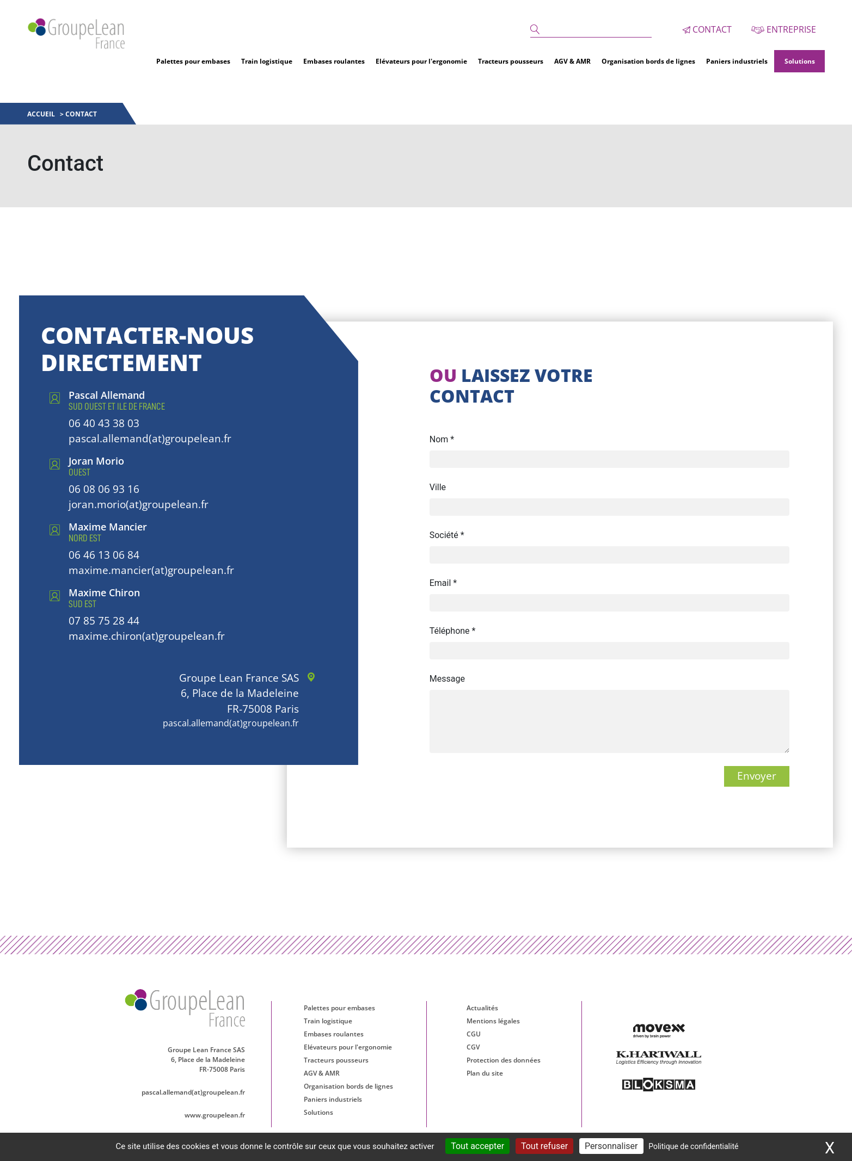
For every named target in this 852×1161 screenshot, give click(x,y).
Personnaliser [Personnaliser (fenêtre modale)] (611, 1146)
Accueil (42, 113)
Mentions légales (493, 1019)
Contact (707, 29)
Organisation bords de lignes (648, 60)
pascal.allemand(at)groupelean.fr (150, 437)
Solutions (799, 60)
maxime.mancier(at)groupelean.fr (151, 569)
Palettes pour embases (193, 60)
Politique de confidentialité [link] (693, 1146)
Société (447, 534)
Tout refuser (544, 1146)
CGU (474, 1033)
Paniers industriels (737, 60)
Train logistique (266, 60)
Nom (442, 438)
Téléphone (453, 630)
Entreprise (783, 29)
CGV (473, 1046)
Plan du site (485, 1072)
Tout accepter (477, 1146)
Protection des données (504, 1059)
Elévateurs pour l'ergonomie (421, 60)
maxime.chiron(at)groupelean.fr (147, 635)
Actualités (482, 1006)
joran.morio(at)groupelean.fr (139, 503)
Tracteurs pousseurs (510, 60)
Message (447, 677)
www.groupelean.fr (218, 1115)
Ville (438, 486)
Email (443, 582)
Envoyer (756, 775)
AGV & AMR (572, 60)
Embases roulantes (334, 60)
